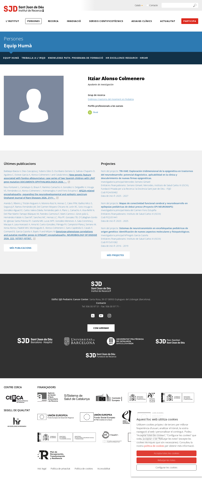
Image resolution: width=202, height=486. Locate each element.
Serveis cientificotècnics (106, 21)
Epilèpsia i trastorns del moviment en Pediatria (111, 99)
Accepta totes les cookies (166, 453)
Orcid (95, 112)
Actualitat (167, 21)
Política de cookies (84, 468)
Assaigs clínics (141, 21)
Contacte (153, 5)
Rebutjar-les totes (166, 460)
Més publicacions (20, 247)
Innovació (74, 21)
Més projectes (115, 255)
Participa (189, 21)
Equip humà (11, 57)
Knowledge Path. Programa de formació (75, 57)
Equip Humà (18, 45)
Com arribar (101, 328)
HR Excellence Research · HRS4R (127, 57)
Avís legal (41, 468)
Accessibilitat (103, 468)
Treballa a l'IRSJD (33, 57)
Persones (33, 21)
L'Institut (12, 21)
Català (137, 5)
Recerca (53, 21)
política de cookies (154, 445)
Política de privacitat (60, 468)
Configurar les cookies (166, 467)
